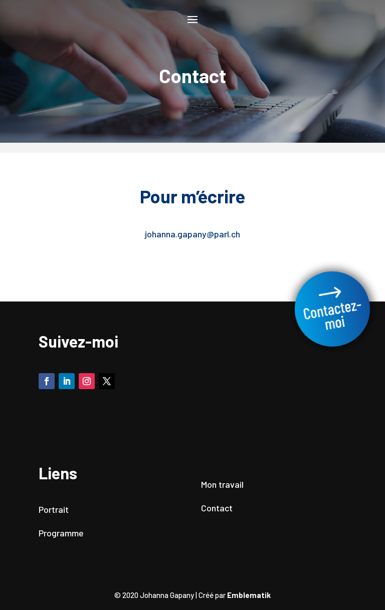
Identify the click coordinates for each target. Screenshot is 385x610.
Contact (217, 507)
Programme (61, 532)
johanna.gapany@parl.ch (192, 233)
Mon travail (222, 484)
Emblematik (249, 594)
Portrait (54, 509)
